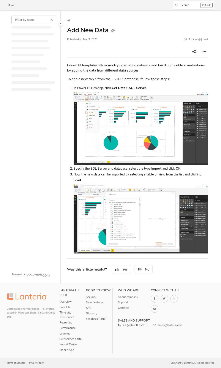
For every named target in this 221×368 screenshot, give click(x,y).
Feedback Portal (96, 319)
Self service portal (71, 339)
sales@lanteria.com (168, 325)
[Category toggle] (60, 23)
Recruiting (66, 323)
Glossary (91, 313)
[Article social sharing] (194, 52)
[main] (138, 147)
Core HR (65, 307)
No (143, 269)
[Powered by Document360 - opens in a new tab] (30, 274)
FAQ (89, 308)
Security (91, 297)
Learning (65, 334)
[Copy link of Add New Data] (113, 30)
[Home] (68, 20)
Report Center (68, 344)
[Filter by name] (33, 20)
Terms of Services (16, 363)
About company (128, 297)
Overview (66, 302)
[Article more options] (204, 52)
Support (123, 302)
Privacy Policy (36, 363)
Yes (121, 269)
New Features (95, 302)
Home (11, 5)
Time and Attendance (67, 315)
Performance (68, 328)
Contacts (123, 308)
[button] (193, 5)
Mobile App (67, 350)
